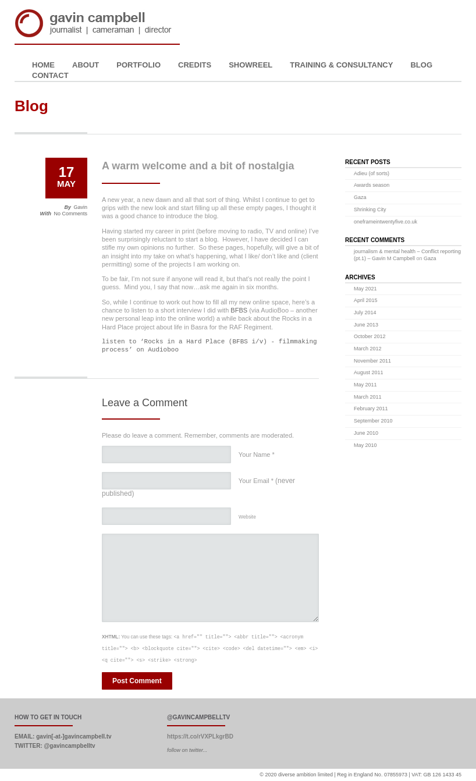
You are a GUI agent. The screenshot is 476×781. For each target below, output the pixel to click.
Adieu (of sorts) (371, 173)
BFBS (238, 310)
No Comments (70, 213)
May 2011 (365, 385)
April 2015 (366, 300)
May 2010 (365, 445)
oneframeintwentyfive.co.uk (385, 222)
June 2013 (366, 325)
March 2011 (368, 397)
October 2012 (370, 336)
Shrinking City (370, 209)
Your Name (257, 454)
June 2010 (366, 433)
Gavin (80, 207)
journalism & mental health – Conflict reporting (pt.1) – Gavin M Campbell (407, 254)
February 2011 (371, 408)
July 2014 (365, 312)
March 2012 (368, 349)
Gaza (360, 197)
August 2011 (368, 372)
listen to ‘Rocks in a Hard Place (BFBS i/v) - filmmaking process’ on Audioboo (209, 345)
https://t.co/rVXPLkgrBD (200, 736)
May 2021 (365, 289)
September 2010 (373, 421)
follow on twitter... (187, 750)
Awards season (371, 185)
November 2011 (372, 361)
